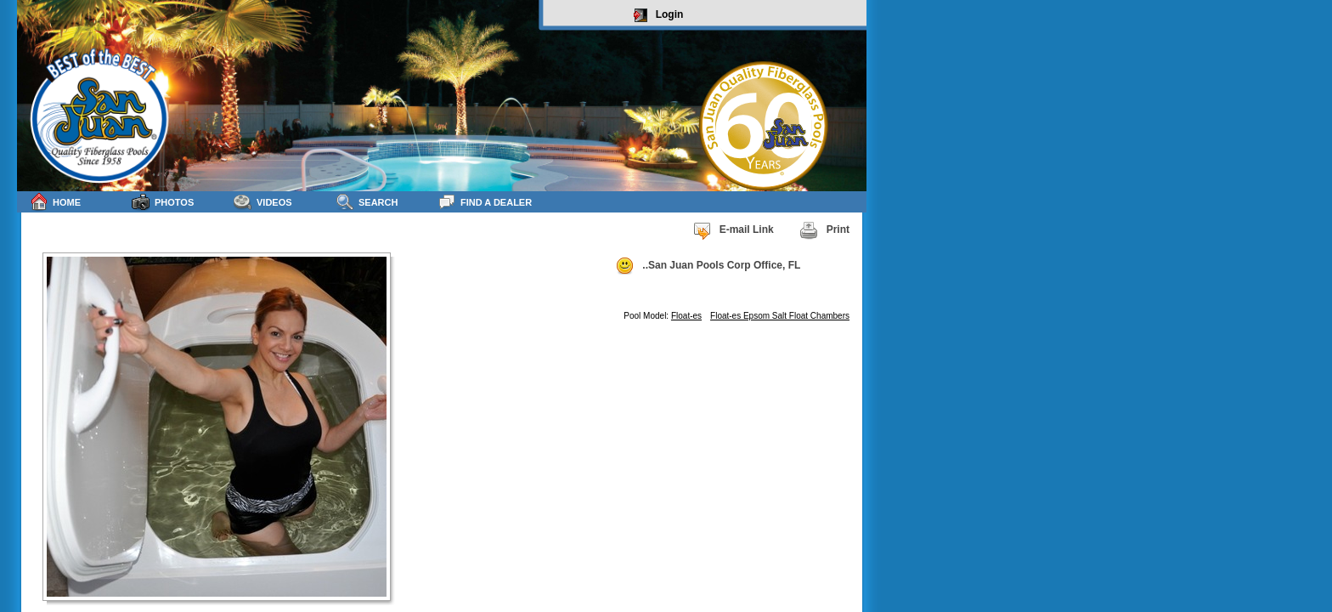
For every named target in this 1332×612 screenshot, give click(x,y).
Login (659, 15)
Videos (263, 202)
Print (824, 230)
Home (55, 202)
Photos (163, 202)
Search (367, 202)
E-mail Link (733, 230)
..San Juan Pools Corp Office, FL (707, 266)
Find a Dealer (484, 202)
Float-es (686, 315)
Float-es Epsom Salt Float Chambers (779, 315)
